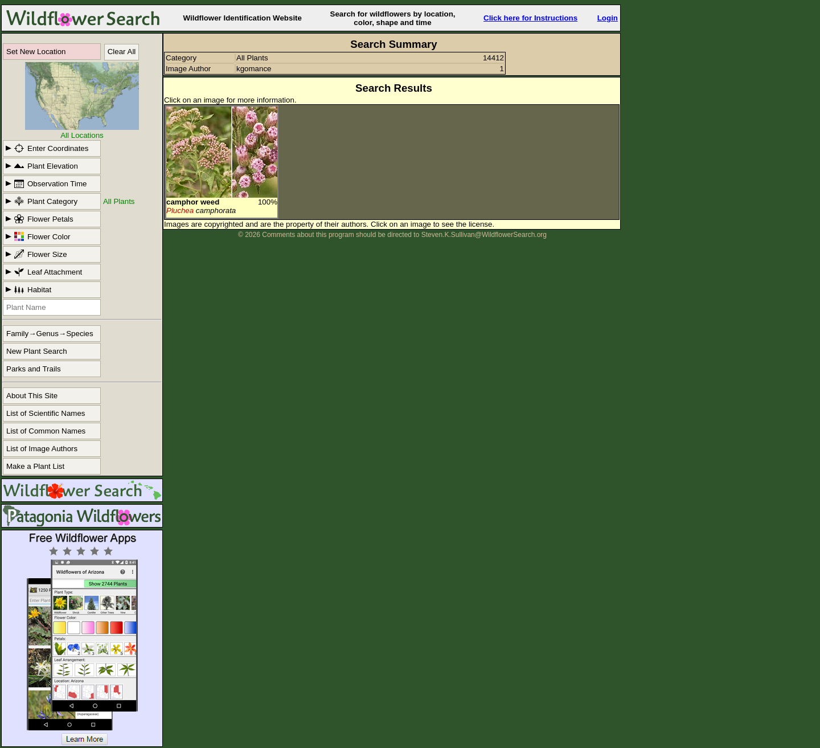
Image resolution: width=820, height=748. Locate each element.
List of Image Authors (41, 448)
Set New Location (35, 51)
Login (607, 18)
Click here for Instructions (530, 18)
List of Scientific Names (45, 413)
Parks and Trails (33, 369)
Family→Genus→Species (49, 333)
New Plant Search (36, 351)
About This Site (32, 395)
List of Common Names (45, 431)
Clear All (122, 51)
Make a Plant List (35, 466)
